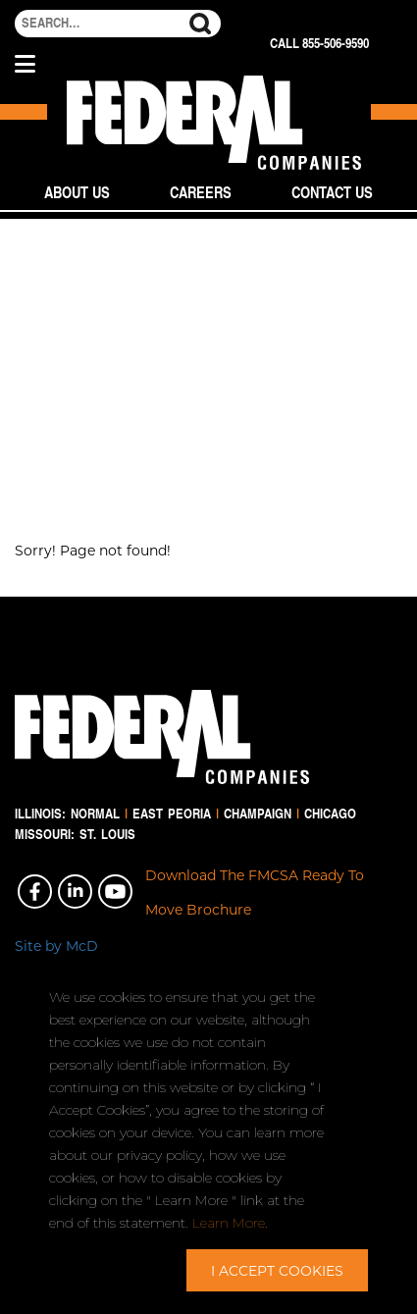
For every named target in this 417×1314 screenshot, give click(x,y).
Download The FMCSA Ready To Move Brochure (254, 892)
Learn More (228, 1223)
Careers (201, 192)
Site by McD (56, 945)
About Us (77, 192)
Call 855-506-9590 (319, 43)
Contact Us (332, 192)
